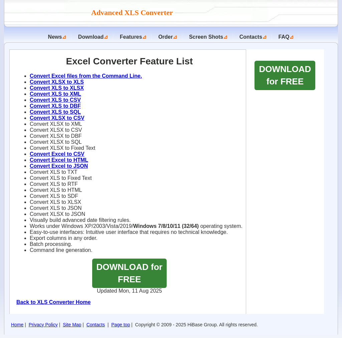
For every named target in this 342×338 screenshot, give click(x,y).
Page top (120, 324)
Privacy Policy (43, 324)
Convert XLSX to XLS (57, 82)
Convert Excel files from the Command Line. (86, 76)
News (55, 37)
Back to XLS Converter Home (53, 302)
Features (131, 37)
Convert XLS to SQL (55, 112)
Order (165, 37)
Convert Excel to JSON (59, 166)
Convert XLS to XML (55, 94)
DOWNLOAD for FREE (130, 273)
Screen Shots (206, 37)
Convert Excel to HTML (59, 160)
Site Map (72, 324)
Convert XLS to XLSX (57, 88)
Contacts (250, 37)
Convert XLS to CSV (55, 100)
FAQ (284, 37)
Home (17, 324)
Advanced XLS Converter (133, 12)
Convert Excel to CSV (57, 154)
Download (91, 37)
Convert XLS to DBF (55, 106)
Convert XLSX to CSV (57, 118)
